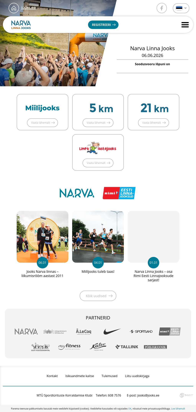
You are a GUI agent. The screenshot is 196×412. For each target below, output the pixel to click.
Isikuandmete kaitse (79, 376)
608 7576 (114, 395)
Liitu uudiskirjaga (137, 376)
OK (129, 408)
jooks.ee (28, 7)
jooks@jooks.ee (148, 395)
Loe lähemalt (178, 408)
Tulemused (110, 376)
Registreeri (101, 25)
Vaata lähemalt (40, 122)
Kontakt (52, 376)
